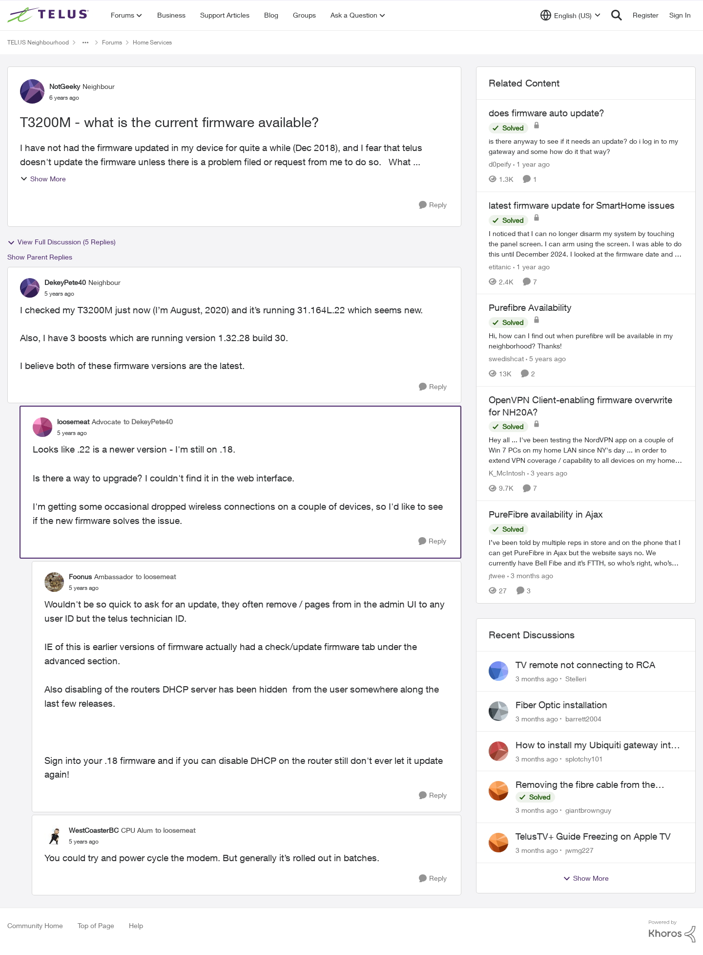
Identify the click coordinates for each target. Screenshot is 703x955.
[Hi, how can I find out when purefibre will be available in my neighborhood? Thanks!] (586, 340)
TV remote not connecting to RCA (585, 664)
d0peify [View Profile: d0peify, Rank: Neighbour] (500, 164)
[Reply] (433, 205)
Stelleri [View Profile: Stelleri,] (575, 678)
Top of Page (96, 925)
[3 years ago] (547, 473)
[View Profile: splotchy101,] (498, 751)
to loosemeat (156, 576)
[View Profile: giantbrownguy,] (498, 791)
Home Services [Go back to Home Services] (152, 42)
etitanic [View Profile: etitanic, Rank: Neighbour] (500, 266)
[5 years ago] (546, 358)
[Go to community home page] (49, 15)
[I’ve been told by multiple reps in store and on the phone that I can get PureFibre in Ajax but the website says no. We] (586, 552)
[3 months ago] (530, 575)
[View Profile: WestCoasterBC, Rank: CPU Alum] (54, 835)
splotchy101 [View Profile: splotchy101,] (584, 758)
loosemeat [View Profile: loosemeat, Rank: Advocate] (73, 421)
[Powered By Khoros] (672, 931)
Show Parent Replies (39, 257)
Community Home (35, 925)
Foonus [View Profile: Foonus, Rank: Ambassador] (80, 576)
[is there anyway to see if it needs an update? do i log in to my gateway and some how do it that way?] (586, 146)
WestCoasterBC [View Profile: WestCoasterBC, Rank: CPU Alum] (94, 830)
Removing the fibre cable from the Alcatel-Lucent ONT (585, 785)
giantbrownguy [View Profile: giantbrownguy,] (588, 810)
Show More (43, 178)
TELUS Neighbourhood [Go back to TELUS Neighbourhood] (38, 42)
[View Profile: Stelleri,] (498, 671)
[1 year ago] (531, 164)
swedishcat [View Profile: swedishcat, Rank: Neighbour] (506, 358)
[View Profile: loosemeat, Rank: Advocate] (42, 427)
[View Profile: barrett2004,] (498, 711)
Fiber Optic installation (561, 704)
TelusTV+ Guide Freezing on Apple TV (593, 836)
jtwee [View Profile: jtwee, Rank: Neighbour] (497, 575)
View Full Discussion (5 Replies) (61, 242)
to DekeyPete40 (148, 421)
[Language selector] (570, 15)
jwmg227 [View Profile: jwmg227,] (579, 850)
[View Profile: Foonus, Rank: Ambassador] (54, 582)
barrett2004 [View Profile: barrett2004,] (583, 719)
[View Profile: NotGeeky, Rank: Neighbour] (32, 91)
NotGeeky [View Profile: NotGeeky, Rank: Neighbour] (64, 86)
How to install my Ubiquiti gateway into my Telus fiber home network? (596, 745)
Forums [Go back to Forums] (112, 42)
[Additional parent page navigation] (85, 42)
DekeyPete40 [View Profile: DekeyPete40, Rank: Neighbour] (65, 282)
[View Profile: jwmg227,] (498, 842)
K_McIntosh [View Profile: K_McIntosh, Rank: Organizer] (507, 473)
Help (136, 925)
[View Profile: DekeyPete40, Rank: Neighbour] (30, 288)
